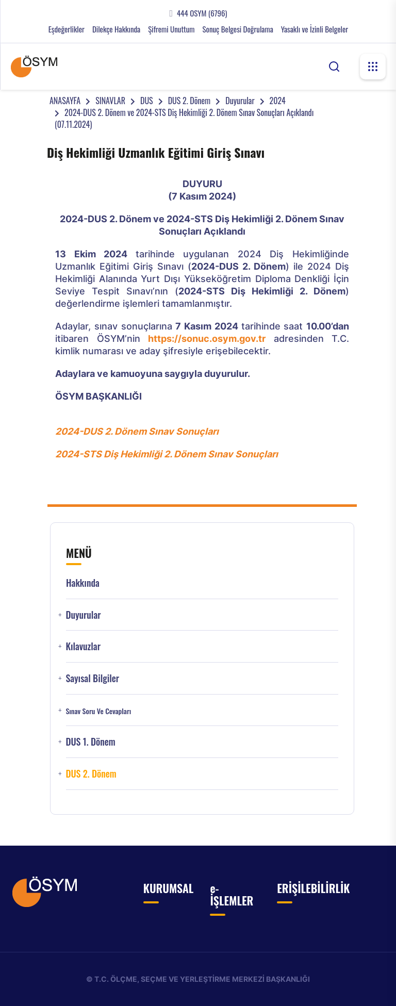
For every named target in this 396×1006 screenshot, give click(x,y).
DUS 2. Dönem (189, 100)
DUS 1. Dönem (90, 741)
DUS (146, 100)
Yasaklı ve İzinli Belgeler (314, 29)
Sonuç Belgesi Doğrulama (237, 29)
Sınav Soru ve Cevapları (98, 711)
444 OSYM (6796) (202, 13)
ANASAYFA (65, 100)
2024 (278, 100)
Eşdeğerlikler (66, 29)
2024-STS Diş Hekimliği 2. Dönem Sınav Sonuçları (166, 454)
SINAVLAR (110, 100)
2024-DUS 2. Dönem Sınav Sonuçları (137, 431)
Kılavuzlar (83, 646)
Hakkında (83, 582)
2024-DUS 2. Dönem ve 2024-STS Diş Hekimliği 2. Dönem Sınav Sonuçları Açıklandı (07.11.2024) (184, 118)
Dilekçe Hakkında (116, 29)
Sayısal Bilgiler (92, 678)
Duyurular (239, 100)
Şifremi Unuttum (171, 29)
